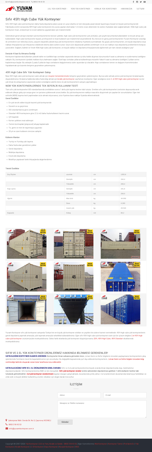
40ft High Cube (104, 339)
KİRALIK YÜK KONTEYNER (106, 9)
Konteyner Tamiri (115, 444)
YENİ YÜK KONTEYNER (80, 9)
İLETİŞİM (140, 9)
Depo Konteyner (51, 447)
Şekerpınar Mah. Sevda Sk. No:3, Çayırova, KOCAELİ (29, 420)
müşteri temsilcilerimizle (58, 76)
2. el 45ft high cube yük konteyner (125, 79)
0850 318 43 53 (38, 2)
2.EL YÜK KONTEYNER (57, 9)
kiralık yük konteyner (66, 79)
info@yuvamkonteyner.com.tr (18, 2)
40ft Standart (117, 339)
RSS (77, 447)
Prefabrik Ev (129, 444)
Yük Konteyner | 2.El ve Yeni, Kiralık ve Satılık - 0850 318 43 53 (51, 444)
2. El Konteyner (37, 447)
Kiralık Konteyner (22, 447)
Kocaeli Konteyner (66, 447)
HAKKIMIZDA (126, 9)
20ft (95, 339)
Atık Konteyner (101, 444)
